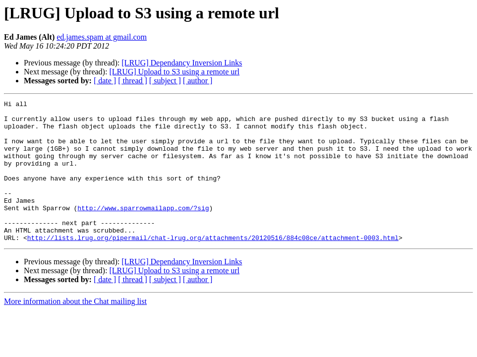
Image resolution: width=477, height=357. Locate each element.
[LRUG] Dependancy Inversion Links (181, 63)
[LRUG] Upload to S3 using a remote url (174, 71)
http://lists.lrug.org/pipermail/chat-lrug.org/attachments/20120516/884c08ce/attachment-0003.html (213, 265)
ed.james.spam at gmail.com (102, 37)
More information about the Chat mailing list (75, 329)
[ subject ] (165, 80)
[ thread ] (132, 80)
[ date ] (105, 80)
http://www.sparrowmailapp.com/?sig (143, 230)
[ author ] (198, 80)
